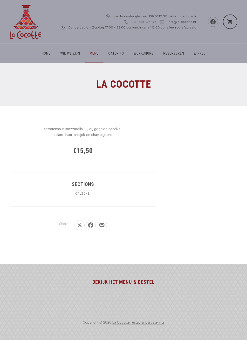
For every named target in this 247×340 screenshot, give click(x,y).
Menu (94, 53)
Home (46, 53)
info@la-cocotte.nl (182, 22)
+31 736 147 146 (144, 22)
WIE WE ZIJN (70, 53)
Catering (116, 53)
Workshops (144, 53)
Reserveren (173, 53)
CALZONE (82, 193)
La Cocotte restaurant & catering (138, 322)
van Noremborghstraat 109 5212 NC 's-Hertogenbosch (155, 16)
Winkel (199, 53)
